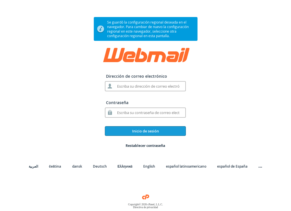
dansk (77, 166)
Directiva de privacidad (145, 207)
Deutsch (100, 166)
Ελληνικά (125, 166)
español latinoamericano (186, 166)
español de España (232, 166)
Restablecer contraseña (145, 145)
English (149, 166)
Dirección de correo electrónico (136, 76)
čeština (55, 166)
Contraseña (117, 102)
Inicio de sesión (145, 131)
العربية (33, 166)
